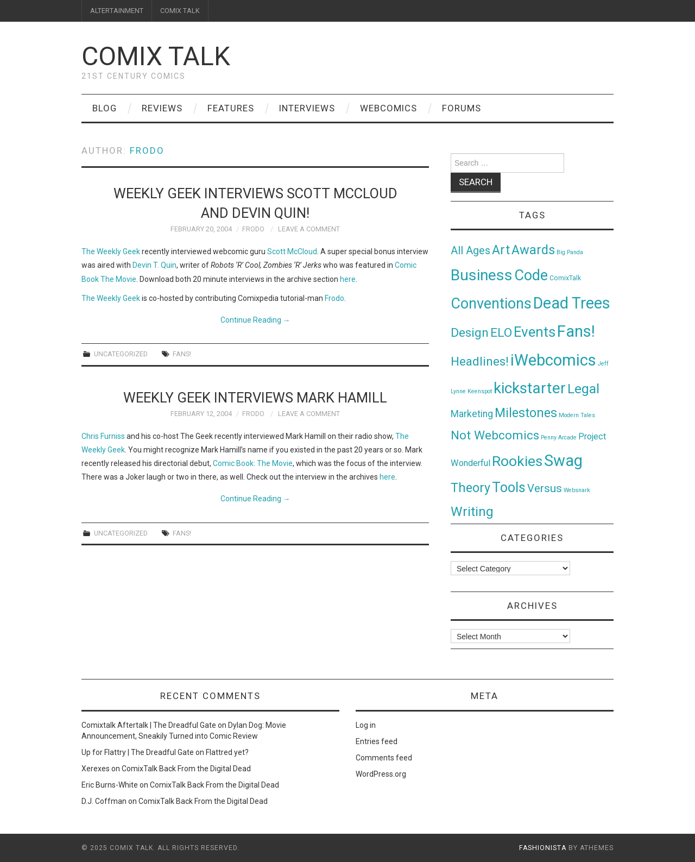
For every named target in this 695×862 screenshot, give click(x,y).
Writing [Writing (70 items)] (472, 511)
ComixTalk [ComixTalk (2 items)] (565, 278)
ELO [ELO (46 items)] (501, 332)
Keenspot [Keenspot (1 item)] (479, 391)
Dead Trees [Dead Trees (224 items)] (571, 303)
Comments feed (384, 757)
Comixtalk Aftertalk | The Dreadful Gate (148, 725)
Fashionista (542, 848)
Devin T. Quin (154, 265)
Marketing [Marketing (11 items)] (472, 413)
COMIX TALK (180, 11)
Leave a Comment (309, 229)
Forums (461, 108)
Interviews (307, 108)
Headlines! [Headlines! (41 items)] (480, 361)
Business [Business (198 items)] (482, 275)
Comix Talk (155, 56)
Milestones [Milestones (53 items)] (526, 412)
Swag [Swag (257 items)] (563, 460)
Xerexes (95, 768)
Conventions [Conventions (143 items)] (491, 303)
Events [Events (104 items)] (534, 332)
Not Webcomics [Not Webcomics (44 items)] (495, 435)
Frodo (147, 150)
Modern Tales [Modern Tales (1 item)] (577, 415)
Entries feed (376, 741)
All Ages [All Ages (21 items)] (470, 250)
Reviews (162, 108)
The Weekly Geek (110, 251)
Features (230, 108)
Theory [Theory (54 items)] (470, 487)
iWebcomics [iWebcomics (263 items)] (553, 360)
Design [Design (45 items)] (470, 332)
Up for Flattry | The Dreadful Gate (137, 752)
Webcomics (388, 108)
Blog (104, 108)
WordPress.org (381, 774)
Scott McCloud (292, 251)
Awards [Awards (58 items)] (533, 249)
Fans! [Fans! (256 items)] (576, 331)
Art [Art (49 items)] (501, 250)
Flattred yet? (227, 752)
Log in (366, 725)
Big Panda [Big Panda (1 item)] (570, 252)
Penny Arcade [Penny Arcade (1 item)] (559, 437)
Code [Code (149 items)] (531, 275)
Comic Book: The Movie (253, 463)
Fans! (182, 354)
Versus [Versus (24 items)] (544, 488)
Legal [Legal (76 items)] (583, 389)
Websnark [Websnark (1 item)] (577, 490)
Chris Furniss (103, 436)
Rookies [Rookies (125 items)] (517, 460)
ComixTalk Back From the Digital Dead (186, 768)
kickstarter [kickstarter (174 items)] (530, 388)
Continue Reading (255, 320)
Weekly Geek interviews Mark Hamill (255, 397)
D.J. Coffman (104, 801)
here (348, 279)
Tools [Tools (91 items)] (509, 487)
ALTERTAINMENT (116, 11)
